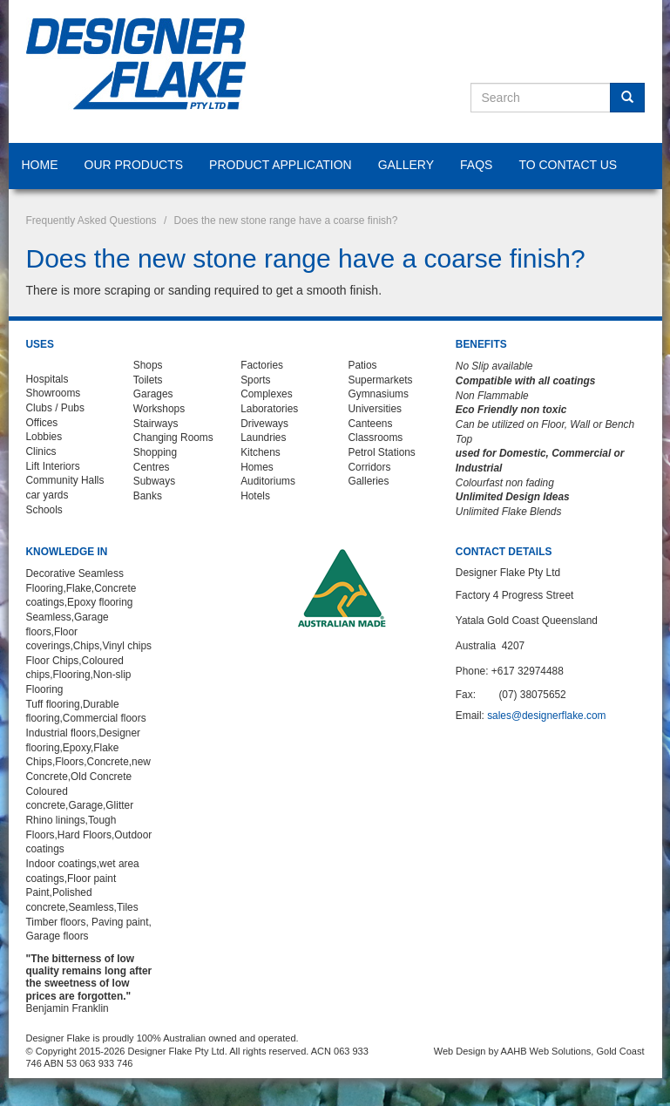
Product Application (280, 165)
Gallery (406, 165)
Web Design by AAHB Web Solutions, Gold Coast (539, 1051)
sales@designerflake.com (546, 715)
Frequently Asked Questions (91, 220)
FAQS (476, 165)
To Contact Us (567, 165)
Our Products (134, 165)
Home (40, 165)
